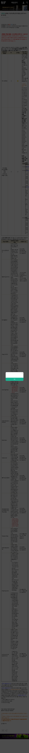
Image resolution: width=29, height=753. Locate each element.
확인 (14, 379)
